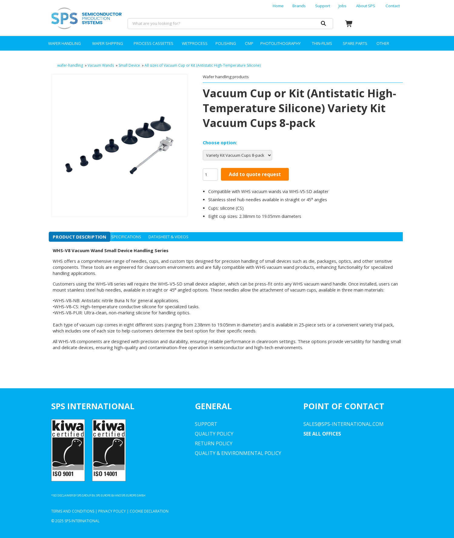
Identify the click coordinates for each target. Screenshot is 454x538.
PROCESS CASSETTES (153, 43)
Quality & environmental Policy (238, 453)
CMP (249, 43)
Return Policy (213, 443)
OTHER (382, 43)
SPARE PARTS (355, 43)
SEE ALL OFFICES (322, 433)
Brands (299, 5)
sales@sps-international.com (343, 424)
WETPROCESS (195, 43)
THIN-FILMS (322, 43)
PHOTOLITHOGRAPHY (280, 43)
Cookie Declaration (149, 511)
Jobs (342, 5)
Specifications (126, 236)
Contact (393, 5)
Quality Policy (214, 433)
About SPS (365, 5)
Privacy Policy (112, 511)
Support (322, 5)
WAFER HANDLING (64, 43)
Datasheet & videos (169, 236)
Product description (79, 237)
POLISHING (225, 43)
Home (278, 5)
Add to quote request (255, 174)
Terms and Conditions (72, 511)
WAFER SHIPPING (107, 43)
